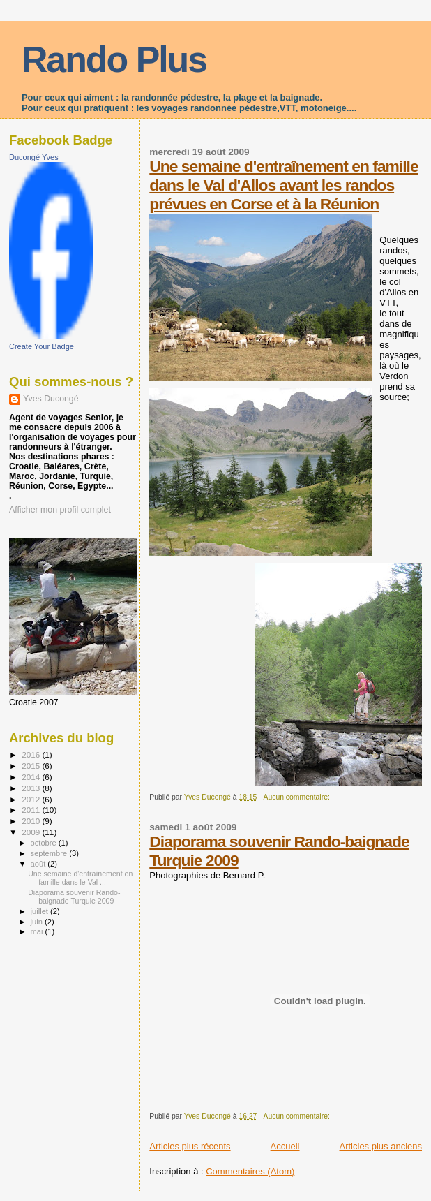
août (39, 864)
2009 (32, 832)
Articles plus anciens (381, 1146)
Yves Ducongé (51, 399)
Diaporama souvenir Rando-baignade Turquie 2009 (74, 896)
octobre (45, 843)
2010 (32, 820)
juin (38, 922)
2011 (32, 809)
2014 (32, 776)
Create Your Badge (41, 346)
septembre (50, 853)
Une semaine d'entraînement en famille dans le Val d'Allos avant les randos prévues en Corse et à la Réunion (283, 185)
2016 (32, 754)
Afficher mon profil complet (60, 510)
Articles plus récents (189, 1146)
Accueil (285, 1146)
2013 (32, 788)
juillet (40, 911)
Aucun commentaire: (298, 797)
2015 (32, 765)
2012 (32, 799)
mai (38, 931)
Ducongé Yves (34, 157)
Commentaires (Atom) (250, 1171)
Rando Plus (114, 59)
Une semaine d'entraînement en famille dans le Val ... (80, 877)
